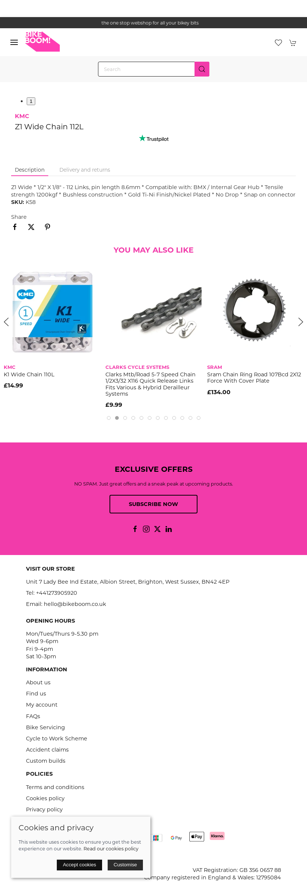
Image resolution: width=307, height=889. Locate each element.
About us (38, 682)
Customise (125, 864)
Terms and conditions (55, 787)
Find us (36, 693)
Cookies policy (45, 798)
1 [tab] (31, 101)
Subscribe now (153, 504)
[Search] (153, 69)
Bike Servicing (45, 727)
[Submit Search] (202, 69)
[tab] (109, 418)
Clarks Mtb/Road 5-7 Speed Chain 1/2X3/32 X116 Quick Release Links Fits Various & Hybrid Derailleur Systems (150, 384)
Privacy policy (44, 809)
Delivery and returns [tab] (84, 170)
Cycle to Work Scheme (56, 738)
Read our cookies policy (111, 848)
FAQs (33, 716)
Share (19, 217)
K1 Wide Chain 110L (29, 374)
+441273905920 (56, 593)
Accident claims (47, 749)
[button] (14, 42)
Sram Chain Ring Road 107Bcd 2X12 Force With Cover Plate (254, 377)
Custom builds (45, 760)
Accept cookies (79, 864)
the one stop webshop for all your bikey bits (153, 23)
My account (42, 704)
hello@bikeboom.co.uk (75, 604)
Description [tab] (30, 170)
